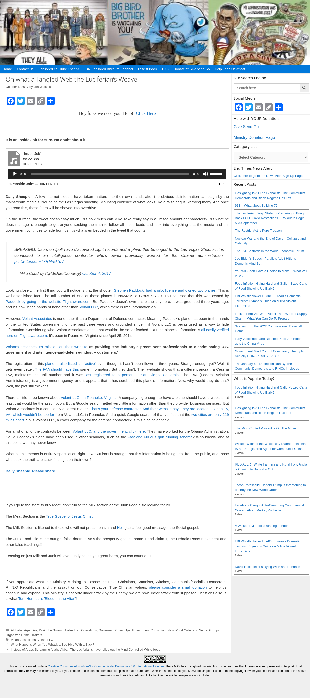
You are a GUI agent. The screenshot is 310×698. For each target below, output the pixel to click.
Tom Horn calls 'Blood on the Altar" (47, 598)
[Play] (14, 173)
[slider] (110, 174)
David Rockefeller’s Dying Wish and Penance (267, 567)
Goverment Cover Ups (114, 630)
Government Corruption (149, 630)
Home (7, 69)
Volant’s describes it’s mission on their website (46, 347)
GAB (165, 69)
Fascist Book (147, 69)
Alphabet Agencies (24, 630)
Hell (120, 527)
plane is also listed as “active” (70, 363)
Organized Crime (18, 635)
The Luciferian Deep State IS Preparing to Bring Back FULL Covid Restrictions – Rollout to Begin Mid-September (269, 218)
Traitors (36, 635)
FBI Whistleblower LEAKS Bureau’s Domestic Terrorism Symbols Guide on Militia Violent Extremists (268, 301)
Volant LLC (89, 307)
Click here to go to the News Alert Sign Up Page (268, 176)
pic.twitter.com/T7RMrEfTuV (39, 261)
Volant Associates (37, 318)
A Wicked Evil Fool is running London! (262, 526)
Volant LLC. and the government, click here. (109, 431)
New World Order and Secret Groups (193, 630)
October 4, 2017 (96, 273)
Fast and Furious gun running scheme (160, 437)
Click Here (146, 113)
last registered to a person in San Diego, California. (132, 375)
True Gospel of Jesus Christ (69, 516)
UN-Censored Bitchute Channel (109, 69)
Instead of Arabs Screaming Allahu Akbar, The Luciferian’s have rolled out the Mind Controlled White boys (85, 649)
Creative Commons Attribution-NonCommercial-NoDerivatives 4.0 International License (106, 666)
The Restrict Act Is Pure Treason (258, 230)
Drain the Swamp (51, 630)
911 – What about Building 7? (256, 205)
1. (33, 184)
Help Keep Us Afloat (230, 69)
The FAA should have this (57, 369)
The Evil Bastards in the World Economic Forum (269, 251)
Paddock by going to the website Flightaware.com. (48, 301)
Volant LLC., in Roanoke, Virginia (88, 397)
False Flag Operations (81, 630)
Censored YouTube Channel (59, 69)
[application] (117, 174)
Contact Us (25, 69)
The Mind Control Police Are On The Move (265, 428)
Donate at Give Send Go (192, 69)
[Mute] (205, 173)
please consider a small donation (178, 587)
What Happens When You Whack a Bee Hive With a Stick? (52, 644)
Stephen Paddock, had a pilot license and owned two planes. (165, 290)
